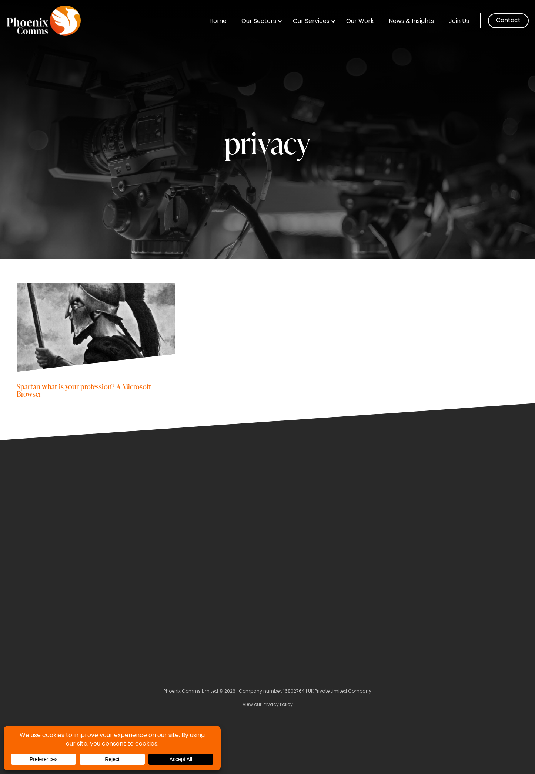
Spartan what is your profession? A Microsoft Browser (84, 390)
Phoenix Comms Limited (191, 691)
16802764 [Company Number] (294, 691)
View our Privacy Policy (268, 705)
